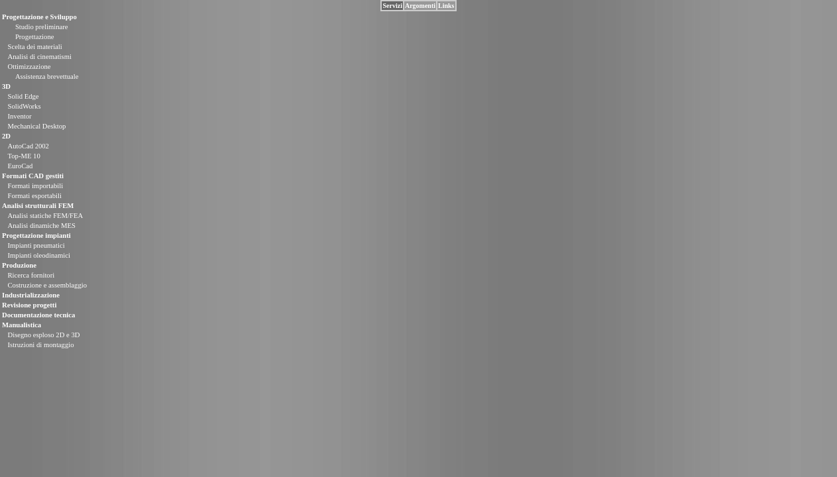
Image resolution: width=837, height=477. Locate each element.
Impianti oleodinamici (38, 255)
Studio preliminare (41, 26)
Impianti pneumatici (35, 245)
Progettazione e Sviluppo (39, 17)
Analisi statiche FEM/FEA (45, 215)
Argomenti (420, 5)
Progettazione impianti (36, 235)
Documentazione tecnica (38, 315)
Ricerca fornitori (30, 275)
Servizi (392, 5)
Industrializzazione (31, 295)
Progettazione (34, 36)
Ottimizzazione (28, 66)
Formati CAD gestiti (33, 176)
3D (6, 86)
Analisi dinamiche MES (41, 225)
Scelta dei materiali (34, 46)
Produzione (19, 265)
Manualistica (21, 325)
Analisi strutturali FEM (38, 205)
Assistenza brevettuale (47, 76)
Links (446, 5)
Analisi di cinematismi (39, 56)
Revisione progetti (29, 305)
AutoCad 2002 (27, 146)
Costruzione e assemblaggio (47, 285)
